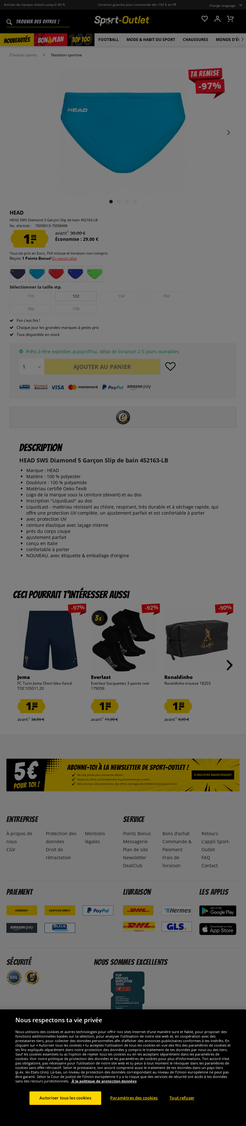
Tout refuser (181, 1110)
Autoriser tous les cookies (65, 1110)
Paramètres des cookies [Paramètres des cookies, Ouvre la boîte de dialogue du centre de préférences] (134, 1110)
